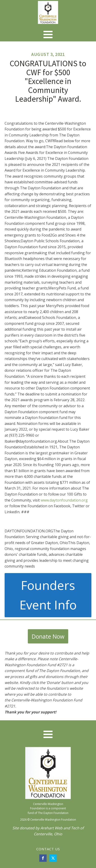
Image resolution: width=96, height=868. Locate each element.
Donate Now (48, 636)
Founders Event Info (48, 595)
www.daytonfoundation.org (64, 500)
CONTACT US (48, 849)
